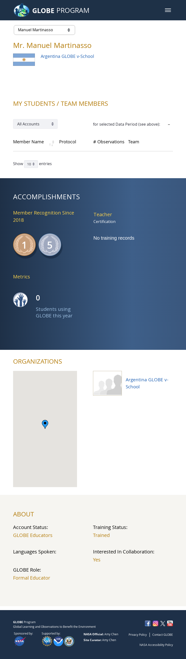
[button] (168, 10)
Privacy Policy (138, 634)
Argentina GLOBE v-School (67, 56)
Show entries (32, 164)
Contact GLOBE (162, 634)
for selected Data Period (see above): (126, 124)
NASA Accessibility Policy (156, 645)
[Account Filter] (35, 124)
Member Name (28, 142)
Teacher (102, 214)
